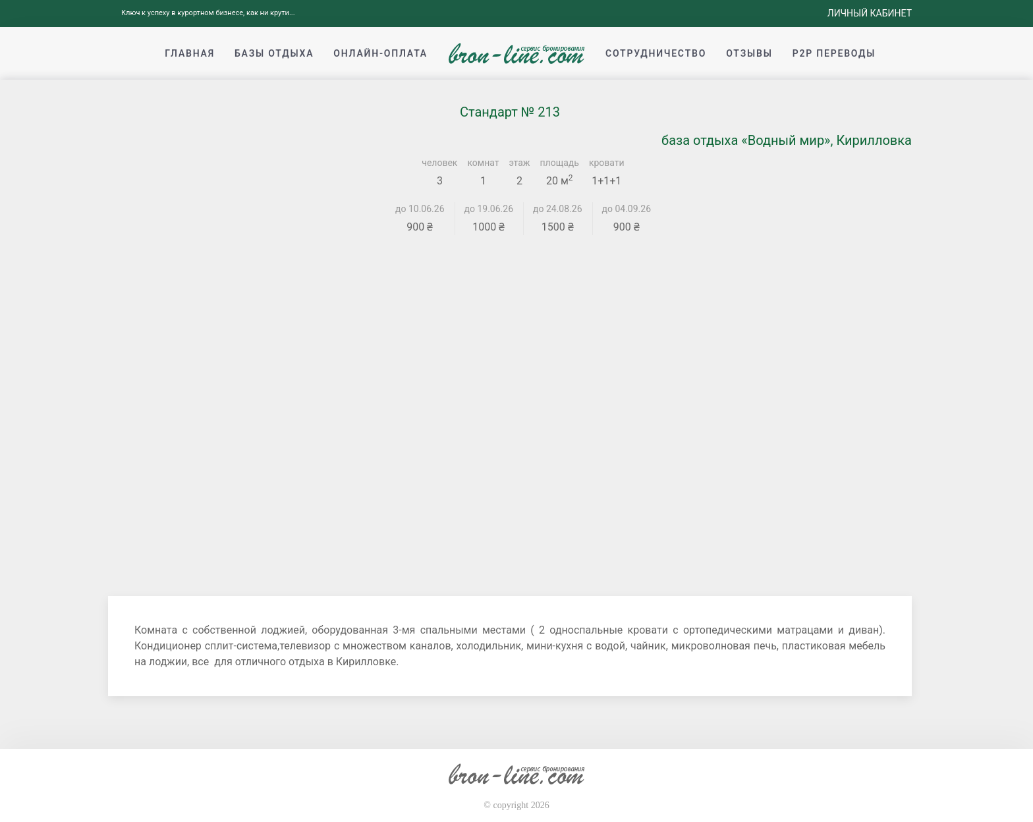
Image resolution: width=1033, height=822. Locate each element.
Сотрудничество (655, 53)
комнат (483, 162)
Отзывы (749, 53)
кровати (607, 162)
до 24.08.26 (557, 209)
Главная (190, 53)
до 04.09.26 (627, 209)
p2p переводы (834, 53)
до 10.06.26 (420, 209)
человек (439, 162)
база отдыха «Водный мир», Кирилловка (786, 140)
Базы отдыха (274, 53)
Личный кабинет (869, 13)
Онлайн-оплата (380, 53)
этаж (519, 162)
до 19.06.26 (489, 209)
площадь (559, 162)
